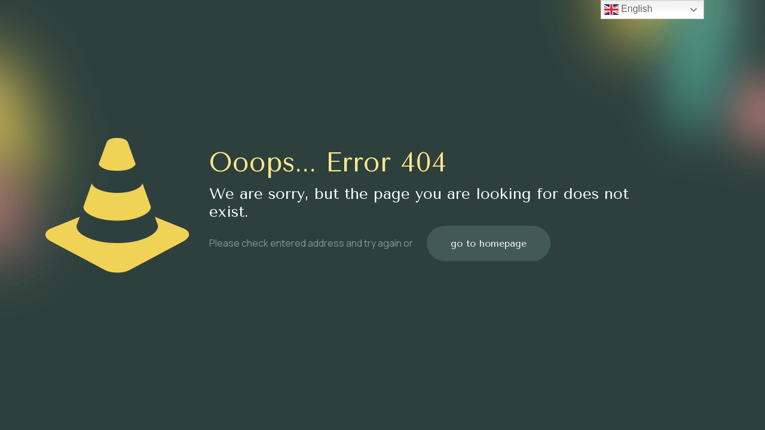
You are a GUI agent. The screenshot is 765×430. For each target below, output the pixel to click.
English (628, 9)
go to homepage (489, 243)
